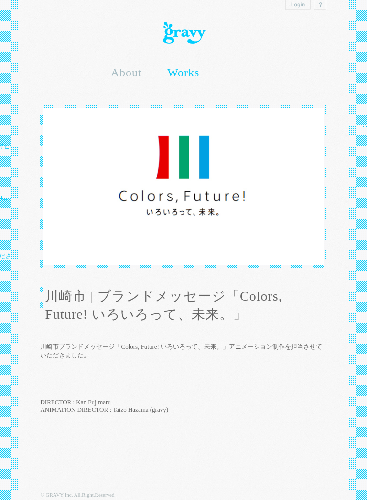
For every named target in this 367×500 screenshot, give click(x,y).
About (126, 72)
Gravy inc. (183, 33)
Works (183, 72)
